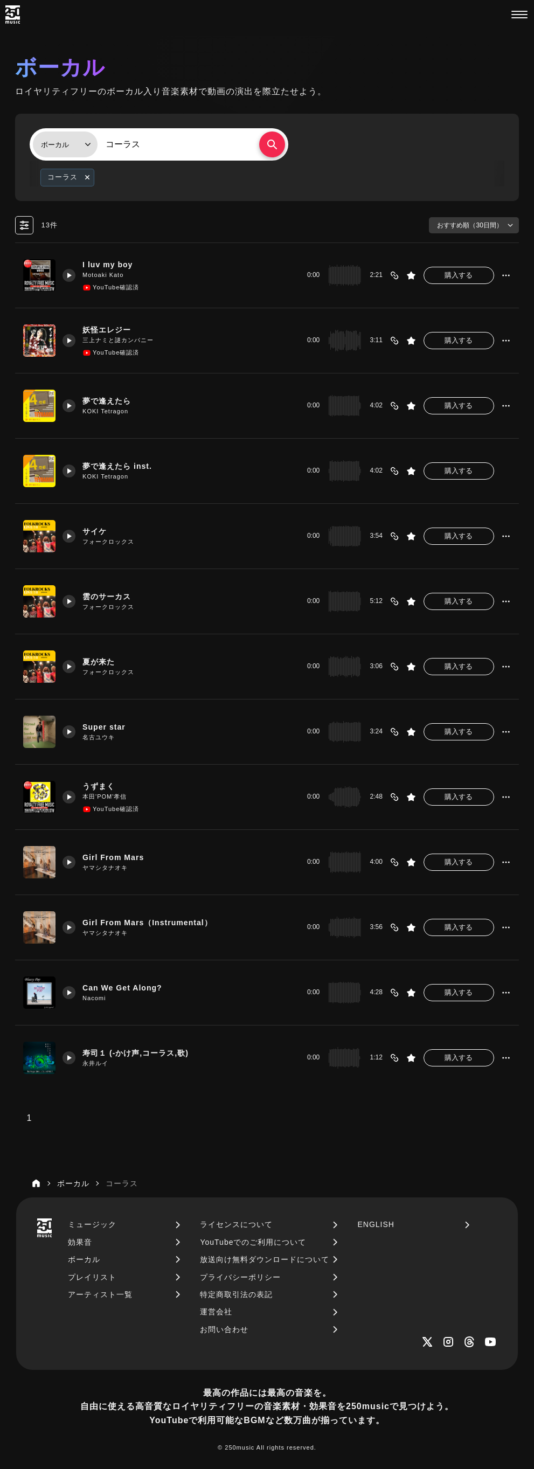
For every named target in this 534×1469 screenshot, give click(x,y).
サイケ (97, 530)
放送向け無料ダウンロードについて (264, 1259)
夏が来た (102, 661)
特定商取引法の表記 (236, 1294)
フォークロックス (110, 542)
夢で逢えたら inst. (121, 465)
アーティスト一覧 (100, 1294)
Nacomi (96, 998)
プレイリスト (92, 1277)
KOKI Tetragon (107, 411)
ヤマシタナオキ (107, 868)
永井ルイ (97, 1064)
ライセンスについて (236, 1224)
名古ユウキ (101, 738)
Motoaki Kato (105, 275)
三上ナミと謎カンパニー (120, 340)
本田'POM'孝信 (107, 797)
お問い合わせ (224, 1329)
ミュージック (92, 1224)
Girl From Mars (116, 857)
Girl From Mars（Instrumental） (152, 922)
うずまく (102, 785)
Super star (107, 726)
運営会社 (216, 1311)
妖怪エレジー (110, 329)
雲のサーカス (110, 596)
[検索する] (272, 144)
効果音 (80, 1242)
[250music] (12, 14)
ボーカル (84, 1259)
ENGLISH (375, 1224)
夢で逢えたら (110, 400)
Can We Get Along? (126, 987)
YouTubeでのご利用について (253, 1242)
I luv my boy (111, 264)
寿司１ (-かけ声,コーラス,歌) (141, 1052)
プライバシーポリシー (240, 1277)
